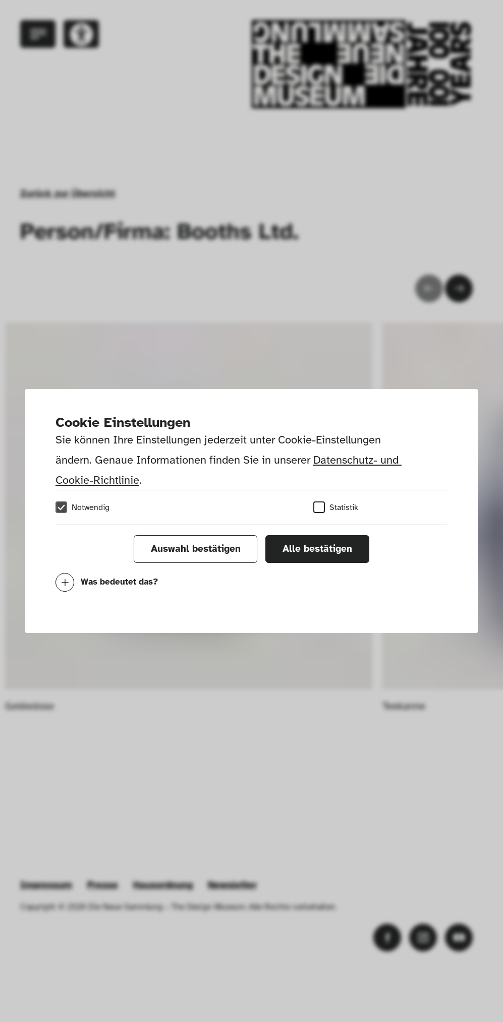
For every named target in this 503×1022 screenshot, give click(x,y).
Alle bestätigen (317, 549)
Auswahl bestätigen (196, 549)
